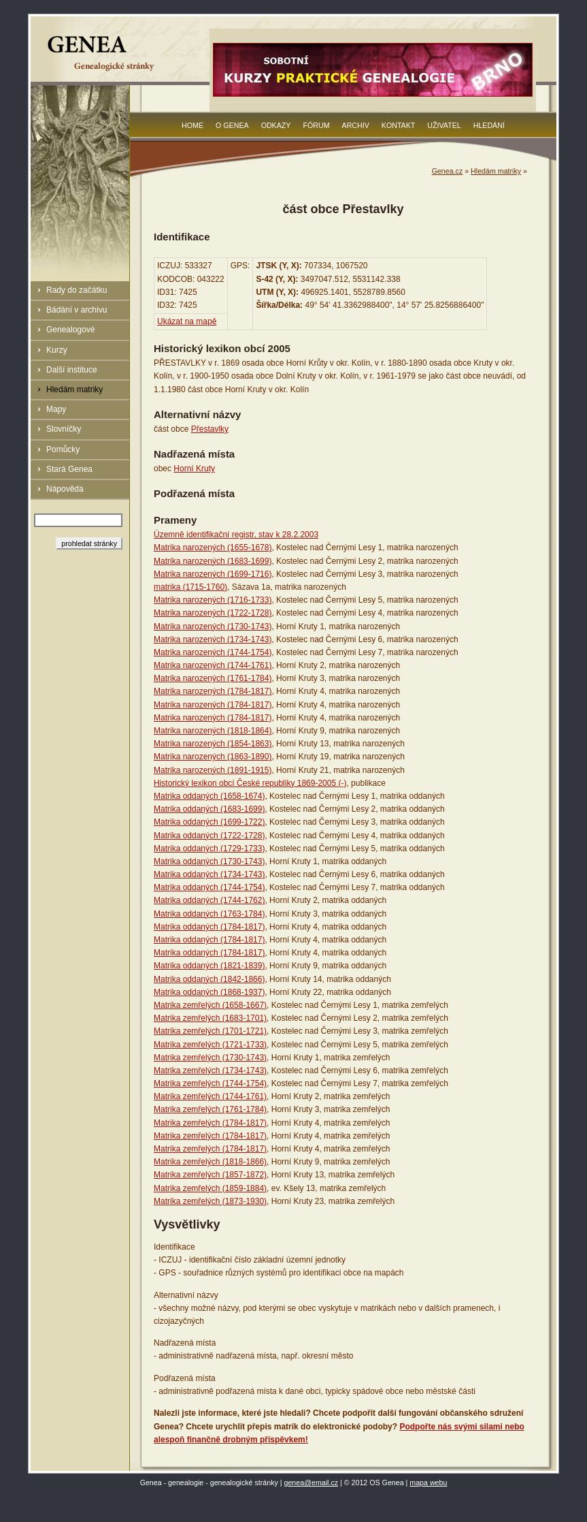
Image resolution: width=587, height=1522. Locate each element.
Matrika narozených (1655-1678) (212, 547)
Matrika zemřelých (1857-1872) (210, 1174)
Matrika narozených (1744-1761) (212, 665)
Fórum (316, 125)
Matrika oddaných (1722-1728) (209, 835)
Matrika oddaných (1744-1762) (209, 900)
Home (192, 125)
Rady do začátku (76, 290)
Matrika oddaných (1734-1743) (209, 874)
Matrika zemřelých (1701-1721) (210, 1031)
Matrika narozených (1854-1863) (212, 743)
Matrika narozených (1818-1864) (212, 730)
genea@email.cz (311, 1482)
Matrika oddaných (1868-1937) (209, 992)
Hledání (489, 125)
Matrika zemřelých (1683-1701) (210, 1018)
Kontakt (399, 125)
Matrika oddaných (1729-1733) (209, 848)
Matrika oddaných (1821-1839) (209, 965)
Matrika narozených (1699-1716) (212, 574)
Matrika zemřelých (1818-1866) (210, 1162)
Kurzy (56, 350)
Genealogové (70, 329)
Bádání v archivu (76, 310)
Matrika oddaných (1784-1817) (209, 927)
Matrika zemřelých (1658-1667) (210, 1005)
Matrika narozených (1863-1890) (212, 756)
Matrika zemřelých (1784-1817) (210, 1123)
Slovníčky (63, 429)
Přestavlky (210, 429)
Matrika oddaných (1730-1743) (209, 861)
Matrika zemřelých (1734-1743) (210, 1070)
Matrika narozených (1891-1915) (212, 770)
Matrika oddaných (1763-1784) (209, 914)
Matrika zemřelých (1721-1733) (210, 1044)
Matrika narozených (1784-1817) (212, 691)
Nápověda (65, 489)
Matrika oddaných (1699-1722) (209, 822)
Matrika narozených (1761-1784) (212, 678)
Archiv (355, 125)
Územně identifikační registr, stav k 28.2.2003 (236, 534)
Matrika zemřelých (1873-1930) (210, 1201)
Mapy (56, 409)
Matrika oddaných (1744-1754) (209, 887)
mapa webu (428, 1482)
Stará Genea (69, 469)
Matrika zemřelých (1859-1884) (210, 1188)
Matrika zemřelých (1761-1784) (210, 1109)
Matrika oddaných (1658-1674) (209, 796)
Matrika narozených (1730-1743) (212, 626)
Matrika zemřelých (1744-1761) (210, 1096)
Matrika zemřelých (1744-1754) (210, 1083)
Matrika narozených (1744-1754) (212, 652)
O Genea (232, 125)
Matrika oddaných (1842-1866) (209, 979)
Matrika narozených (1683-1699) (212, 561)
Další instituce (71, 370)
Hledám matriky (74, 389)
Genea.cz (447, 171)
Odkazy (276, 125)
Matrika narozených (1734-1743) (212, 639)
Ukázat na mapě (186, 321)
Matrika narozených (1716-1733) (212, 600)
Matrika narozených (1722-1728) (212, 613)
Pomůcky (63, 449)
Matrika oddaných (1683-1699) (209, 809)
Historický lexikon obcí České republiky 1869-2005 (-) (250, 783)
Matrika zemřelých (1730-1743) (210, 1057)
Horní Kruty (194, 468)
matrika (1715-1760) (190, 587)
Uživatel (443, 125)
